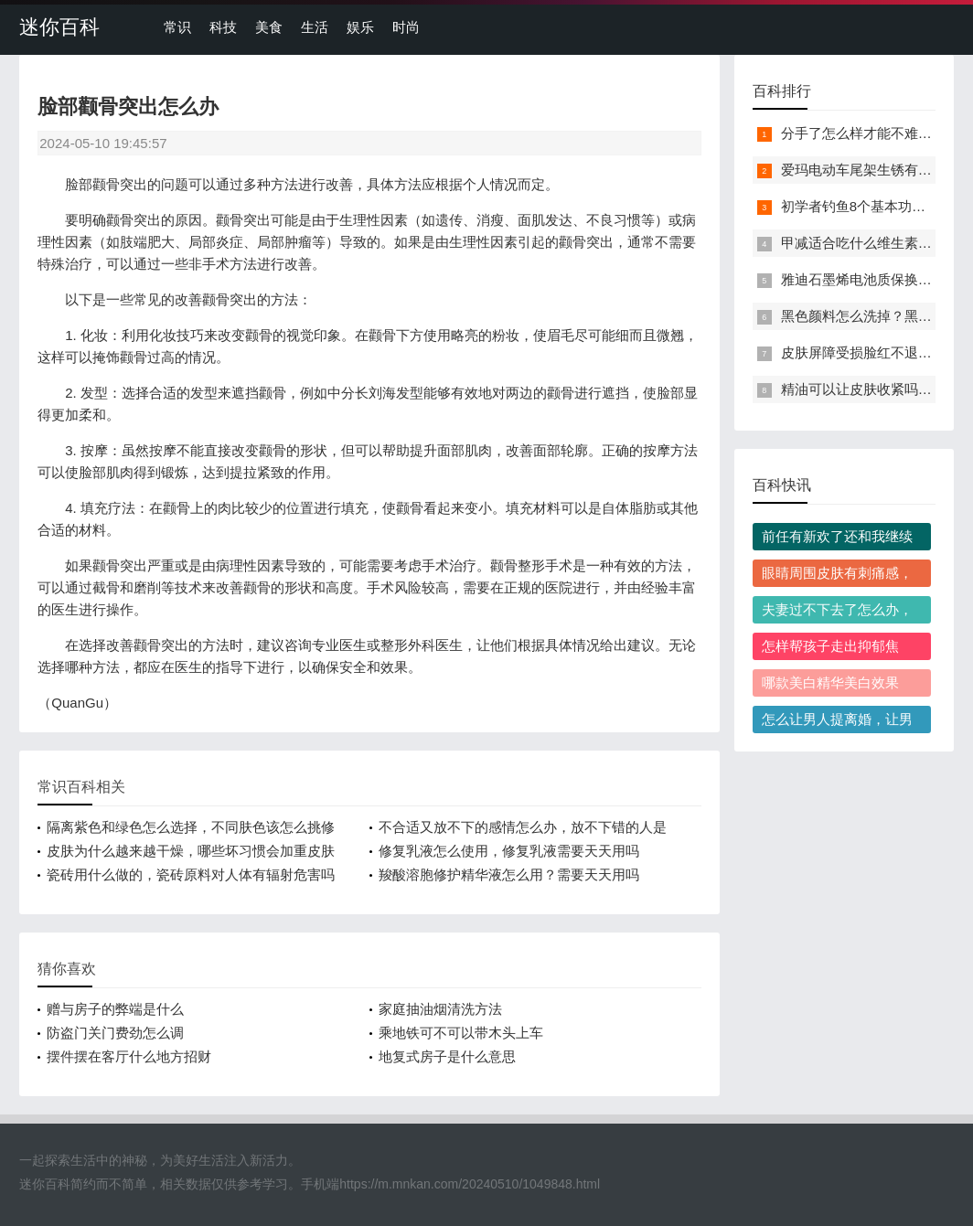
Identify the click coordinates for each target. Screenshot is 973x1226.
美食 (269, 27)
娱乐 (360, 27)
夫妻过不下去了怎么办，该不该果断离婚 (837, 613)
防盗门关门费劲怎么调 (115, 1032)
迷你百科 (59, 27)
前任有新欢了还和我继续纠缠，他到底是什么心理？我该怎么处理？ (837, 539)
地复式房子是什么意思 (447, 1056)
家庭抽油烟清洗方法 (440, 1009)
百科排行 (782, 91)
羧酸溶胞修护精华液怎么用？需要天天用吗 (509, 874)
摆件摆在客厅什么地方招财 (129, 1056)
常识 (177, 27)
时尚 (406, 27)
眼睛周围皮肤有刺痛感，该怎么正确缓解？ (837, 576)
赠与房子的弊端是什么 (115, 1009)
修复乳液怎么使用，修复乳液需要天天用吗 (509, 850)
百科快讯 (782, 485)
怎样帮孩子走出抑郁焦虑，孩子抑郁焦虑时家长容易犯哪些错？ (837, 649)
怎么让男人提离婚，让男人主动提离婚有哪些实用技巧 (837, 722)
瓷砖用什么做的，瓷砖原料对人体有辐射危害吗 (191, 874)
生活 (314, 27)
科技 (223, 27)
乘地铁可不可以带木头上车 (461, 1032)
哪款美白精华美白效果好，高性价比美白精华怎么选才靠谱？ (837, 686)
